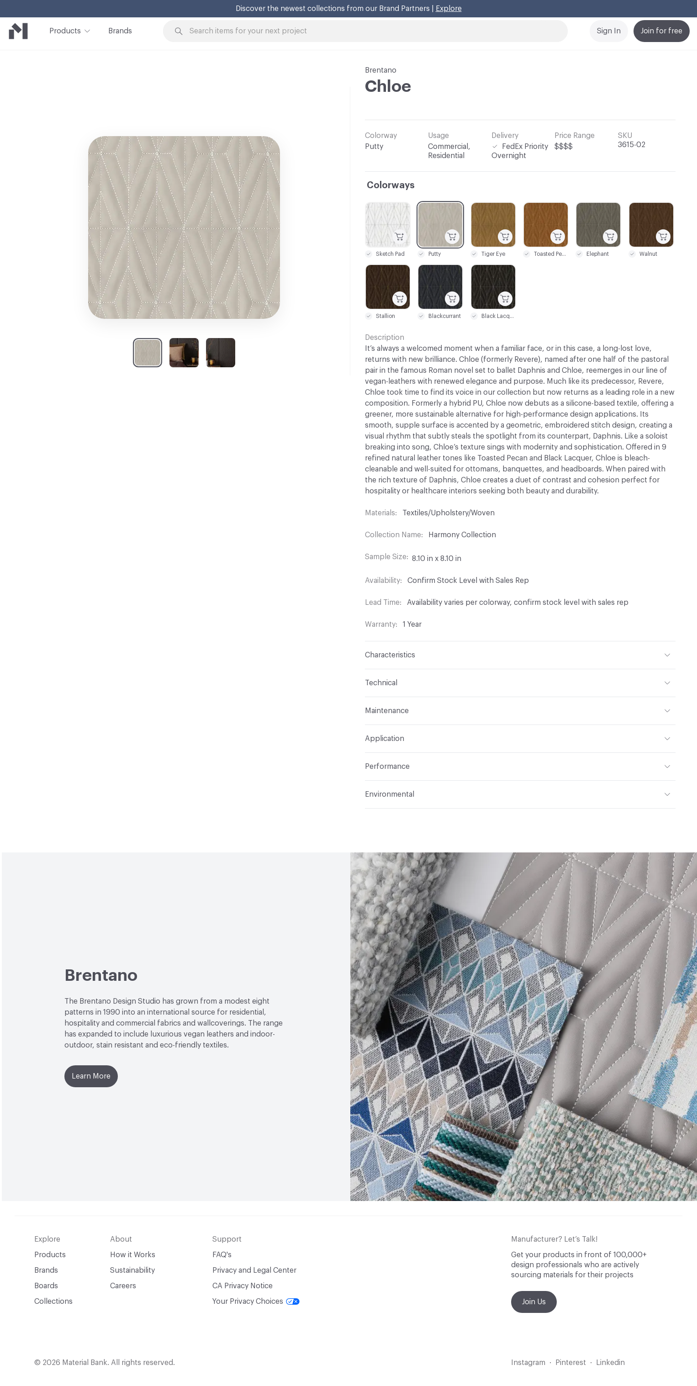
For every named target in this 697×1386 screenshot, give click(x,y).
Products (65, 30)
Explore (449, 8)
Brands (120, 31)
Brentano (380, 70)
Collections (53, 1301)
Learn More (91, 1076)
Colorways (391, 185)
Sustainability (132, 1270)
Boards (46, 1286)
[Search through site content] (370, 31)
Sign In (609, 31)
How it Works (132, 1255)
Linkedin (610, 1362)
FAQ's (222, 1255)
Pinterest (570, 1362)
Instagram (528, 1362)
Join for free (661, 31)
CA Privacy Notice (242, 1286)
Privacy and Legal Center (254, 1270)
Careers (123, 1286)
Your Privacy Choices (256, 1301)
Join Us (534, 1302)
